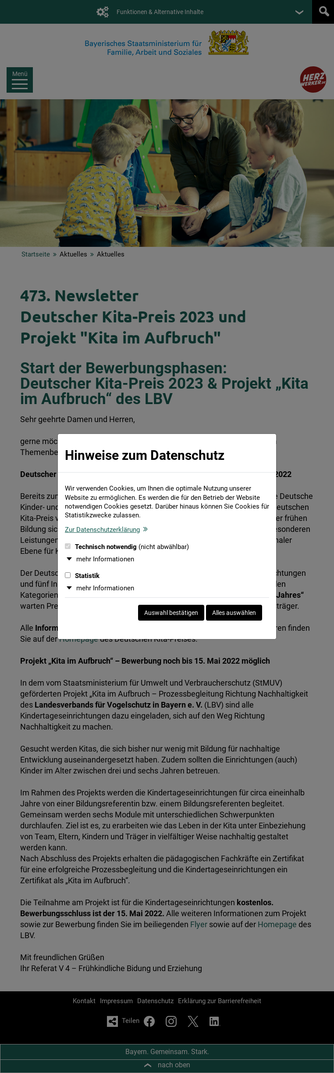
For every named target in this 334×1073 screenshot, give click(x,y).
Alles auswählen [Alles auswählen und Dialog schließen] (234, 612)
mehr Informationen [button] (105, 559)
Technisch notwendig (127, 547)
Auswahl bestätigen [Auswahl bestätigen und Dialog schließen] (171, 612)
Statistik (82, 576)
